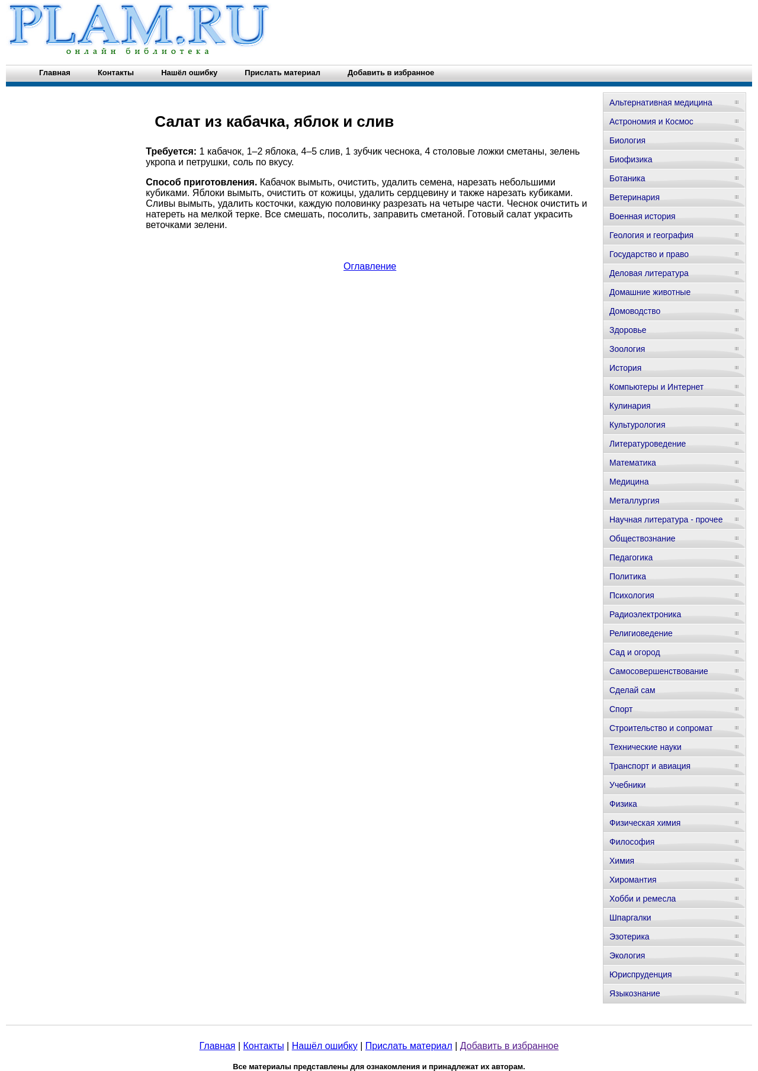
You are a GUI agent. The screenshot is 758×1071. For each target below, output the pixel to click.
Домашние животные (649, 292)
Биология (627, 140)
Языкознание (634, 993)
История (625, 368)
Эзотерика (629, 936)
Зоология (627, 349)
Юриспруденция (640, 974)
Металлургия (634, 500)
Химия (621, 860)
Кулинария (630, 406)
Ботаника (627, 178)
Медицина (629, 481)
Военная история (642, 216)
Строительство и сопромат (661, 728)
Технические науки (645, 747)
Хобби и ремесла (642, 898)
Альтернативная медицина (660, 102)
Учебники (627, 785)
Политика (627, 576)
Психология (631, 595)
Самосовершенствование (658, 671)
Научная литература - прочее (665, 519)
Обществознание (642, 538)
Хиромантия (633, 879)
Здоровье (628, 330)
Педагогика (631, 557)
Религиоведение (641, 633)
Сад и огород (634, 652)
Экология (627, 955)
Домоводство (634, 311)
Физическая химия (644, 823)
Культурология (637, 424)
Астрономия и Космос (651, 121)
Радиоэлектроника (645, 614)
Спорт (620, 709)
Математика (632, 462)
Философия (631, 841)
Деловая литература (649, 273)
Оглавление (369, 266)
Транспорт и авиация (649, 766)
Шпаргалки (630, 917)
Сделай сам (632, 690)
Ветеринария (634, 197)
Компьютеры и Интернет (656, 387)
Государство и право (649, 254)
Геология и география (651, 235)
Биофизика (631, 159)
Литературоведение (647, 443)
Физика (623, 804)
